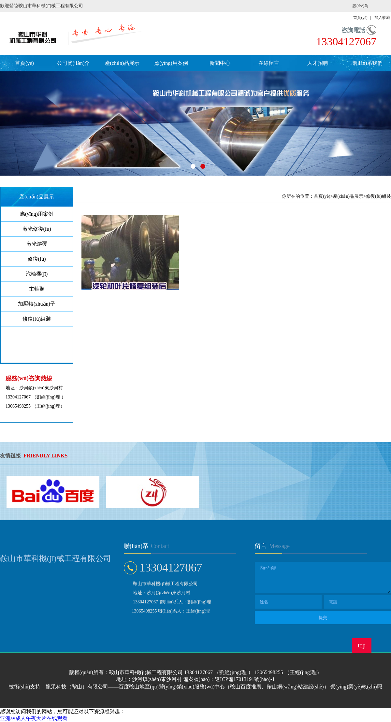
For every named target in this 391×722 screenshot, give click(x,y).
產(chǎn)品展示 (122, 63)
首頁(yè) (24, 63)
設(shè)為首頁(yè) (360, 12)
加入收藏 (382, 17)
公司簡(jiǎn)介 (73, 63)
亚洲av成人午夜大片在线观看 (33, 718)
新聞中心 (220, 63)
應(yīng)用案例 (171, 63)
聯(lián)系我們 (367, 63)
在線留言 (268, 63)
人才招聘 (317, 63)
